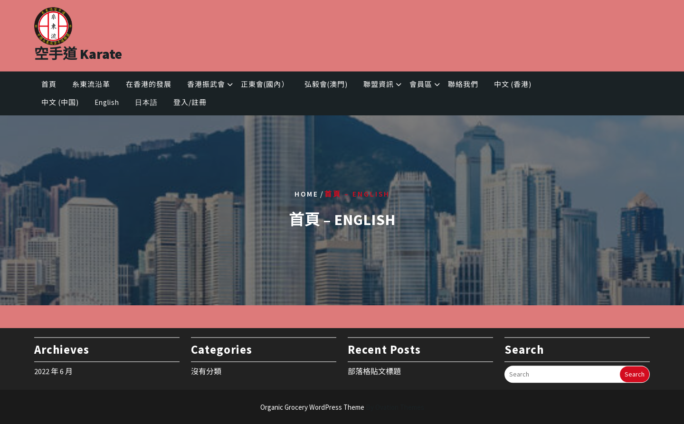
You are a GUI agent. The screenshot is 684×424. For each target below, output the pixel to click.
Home (306, 193)
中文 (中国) (60, 103)
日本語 (146, 103)
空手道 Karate (78, 51)
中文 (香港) (513, 85)
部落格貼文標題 (374, 369)
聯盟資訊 (378, 85)
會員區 (420, 85)
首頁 (49, 85)
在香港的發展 (148, 85)
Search (635, 372)
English (107, 103)
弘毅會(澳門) (326, 85)
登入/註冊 (190, 103)
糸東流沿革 (91, 85)
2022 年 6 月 (53, 369)
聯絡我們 (463, 85)
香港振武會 (206, 85)
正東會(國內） (265, 85)
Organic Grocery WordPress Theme (342, 407)
